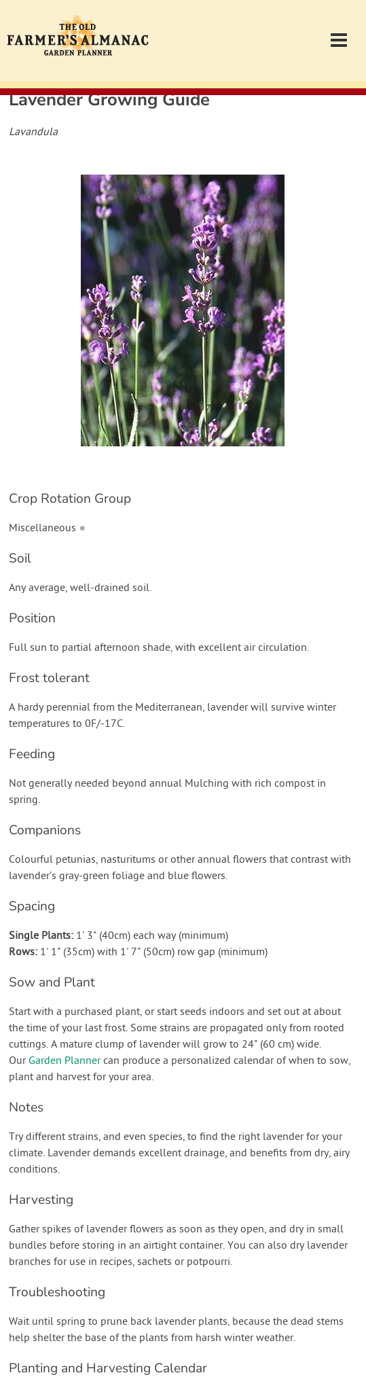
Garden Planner (64, 1061)
